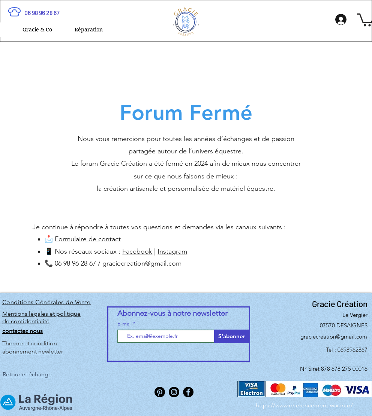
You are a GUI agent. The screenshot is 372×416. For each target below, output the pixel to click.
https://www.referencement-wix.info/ (304, 405)
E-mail (125, 323)
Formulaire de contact (88, 239)
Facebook (137, 251)
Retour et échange (27, 374)
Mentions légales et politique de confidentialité (41, 317)
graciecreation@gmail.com (142, 263)
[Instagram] (174, 392)
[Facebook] (188, 392)
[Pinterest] (159, 392)
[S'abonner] (231, 336)
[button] (37, 29)
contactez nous (22, 330)
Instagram (172, 251)
